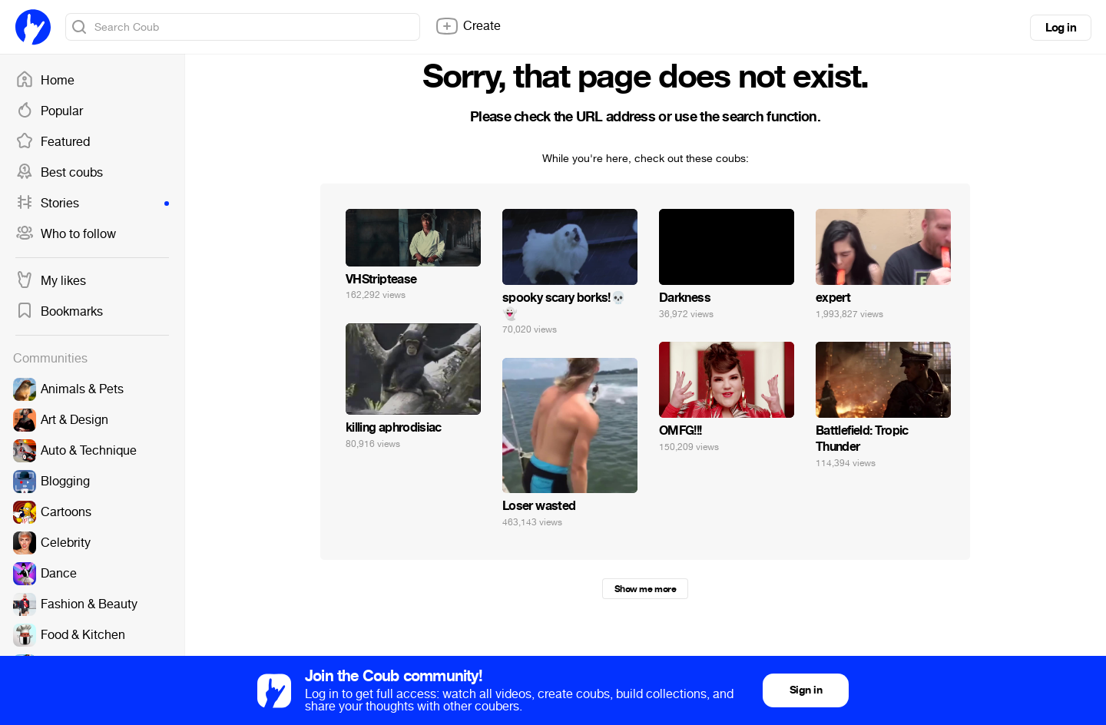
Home (45, 80)
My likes (50, 281)
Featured (52, 142)
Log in (1060, 27)
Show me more (645, 589)
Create (468, 26)
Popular (49, 111)
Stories (92, 203)
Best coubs (59, 173)
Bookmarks (59, 312)
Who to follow (65, 234)
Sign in (806, 690)
